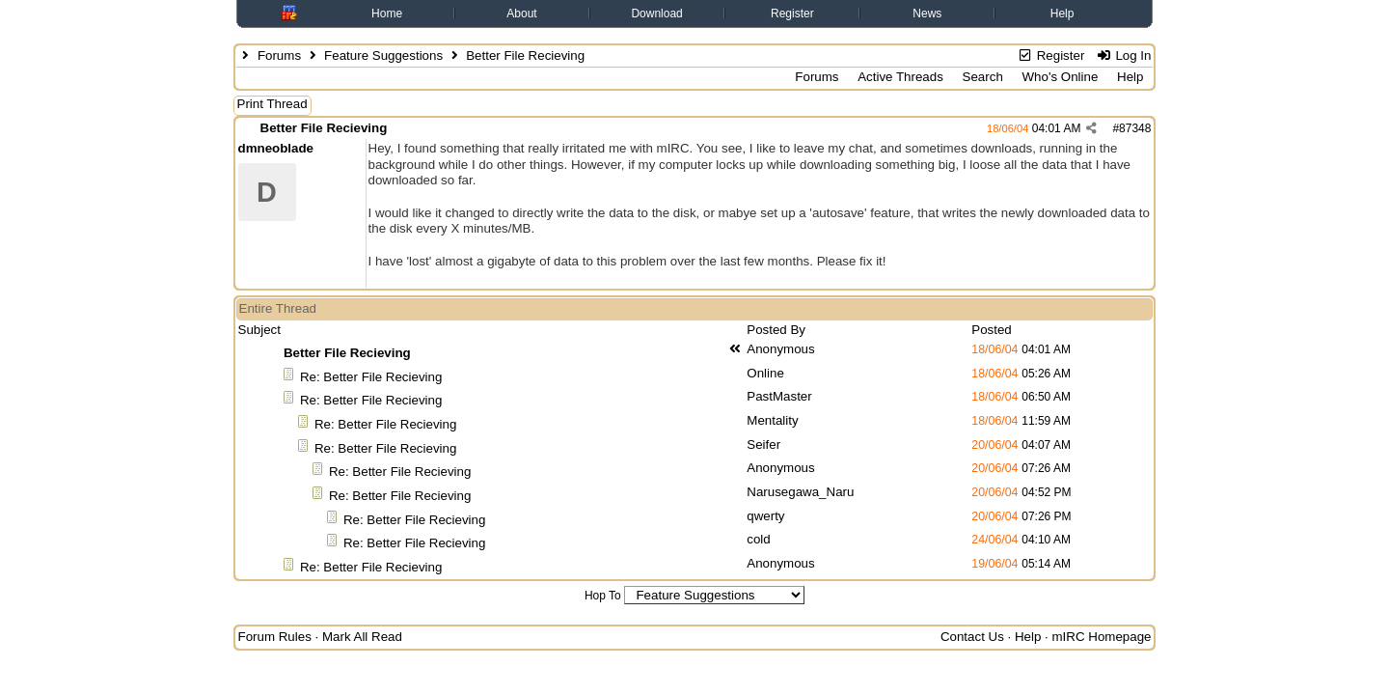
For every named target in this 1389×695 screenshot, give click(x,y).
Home (386, 13)
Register (792, 13)
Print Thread (272, 104)
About (521, 13)
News (926, 13)
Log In (1123, 55)
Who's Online (1060, 77)
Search (983, 77)
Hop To (603, 595)
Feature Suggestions (383, 55)
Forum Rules (275, 636)
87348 (1135, 128)
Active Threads (900, 77)
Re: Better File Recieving (371, 377)
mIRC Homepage (1102, 636)
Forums (279, 55)
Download (656, 13)
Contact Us (972, 636)
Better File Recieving (324, 128)
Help (1062, 13)
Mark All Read (362, 636)
